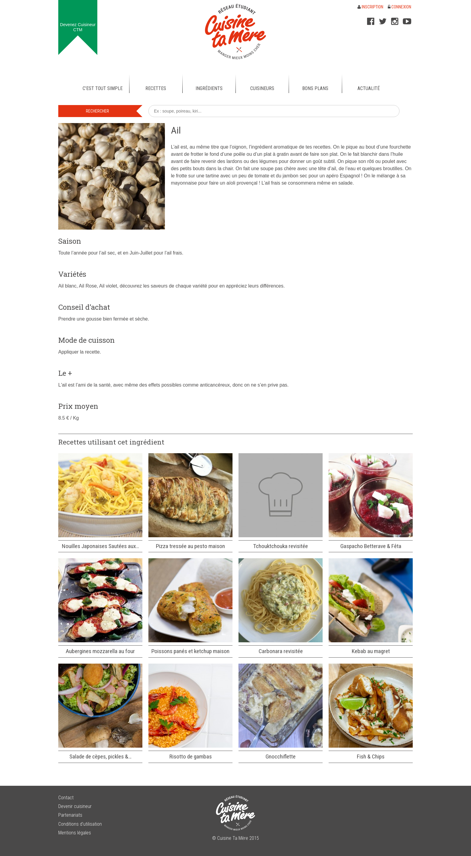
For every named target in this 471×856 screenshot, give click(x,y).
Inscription (370, 7)
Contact (66, 797)
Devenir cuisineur (75, 806)
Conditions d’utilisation (80, 824)
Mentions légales (74, 833)
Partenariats (70, 815)
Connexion (399, 7)
